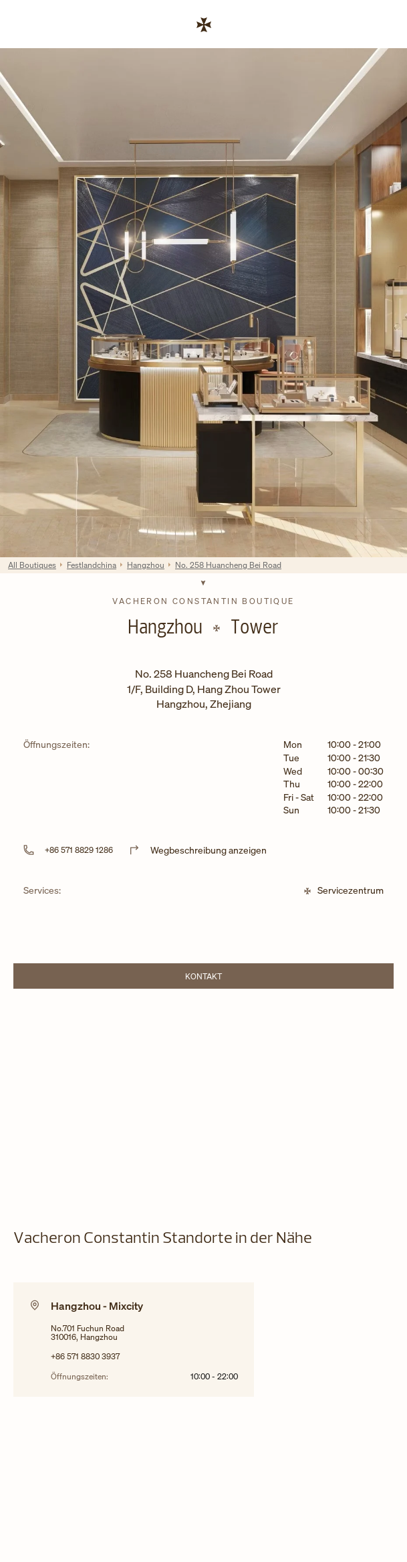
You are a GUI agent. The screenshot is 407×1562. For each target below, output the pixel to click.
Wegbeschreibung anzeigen (208, 850)
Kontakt (240, 978)
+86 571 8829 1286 (79, 850)
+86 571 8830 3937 (85, 1356)
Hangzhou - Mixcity (97, 1305)
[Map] (203, 1098)
